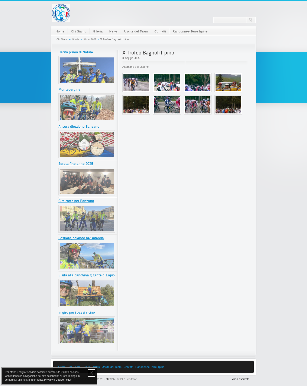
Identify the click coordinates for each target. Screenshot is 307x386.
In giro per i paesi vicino (76, 312)
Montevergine (69, 89)
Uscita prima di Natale (75, 52)
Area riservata (240, 379)
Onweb (110, 379)
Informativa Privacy (41, 379)
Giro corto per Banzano (76, 201)
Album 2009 (90, 39)
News (113, 31)
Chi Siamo (78, 31)
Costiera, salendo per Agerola (81, 238)
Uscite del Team (136, 31)
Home (60, 31)
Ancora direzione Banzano (78, 127)
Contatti (160, 31)
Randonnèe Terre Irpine (189, 31)
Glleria (98, 31)
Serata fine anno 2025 (75, 164)
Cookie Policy (63, 379)
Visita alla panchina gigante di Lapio (86, 275)
